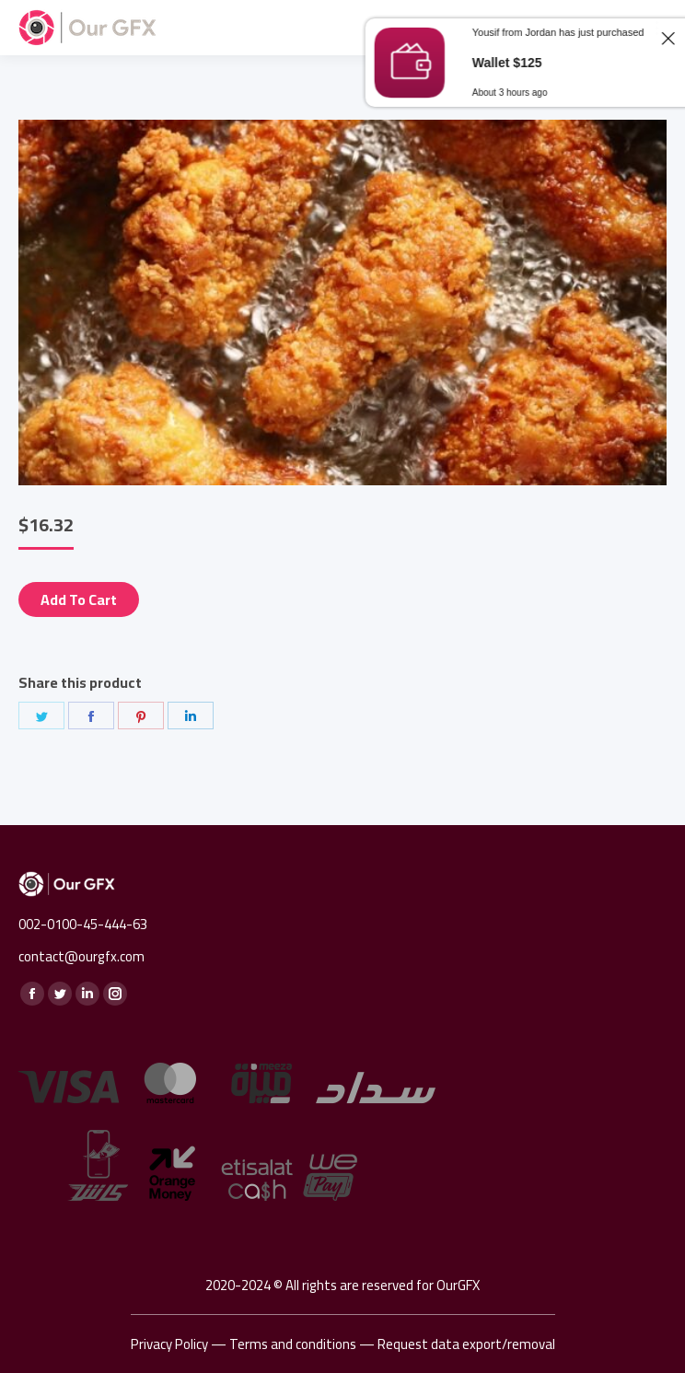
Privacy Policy (169, 1344)
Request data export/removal (466, 1344)
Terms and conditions (292, 1344)
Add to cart (79, 599)
